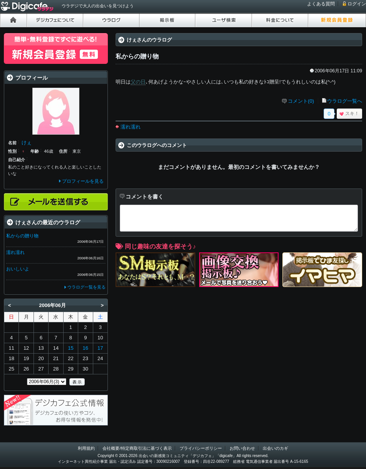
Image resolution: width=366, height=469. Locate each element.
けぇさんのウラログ (149, 40)
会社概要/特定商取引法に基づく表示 (136, 448)
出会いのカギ (275, 448)
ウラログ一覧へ (344, 101)
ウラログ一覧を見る (86, 287)
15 (70, 348)
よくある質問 (321, 4)
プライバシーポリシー (201, 448)
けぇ (27, 142)
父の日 (138, 82)
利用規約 (86, 448)
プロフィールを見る (83, 181)
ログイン (357, 4)
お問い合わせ (242, 448)
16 (85, 348)
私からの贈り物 (22, 236)
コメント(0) (301, 101)
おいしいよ (17, 269)
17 (100, 348)
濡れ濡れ (131, 127)
